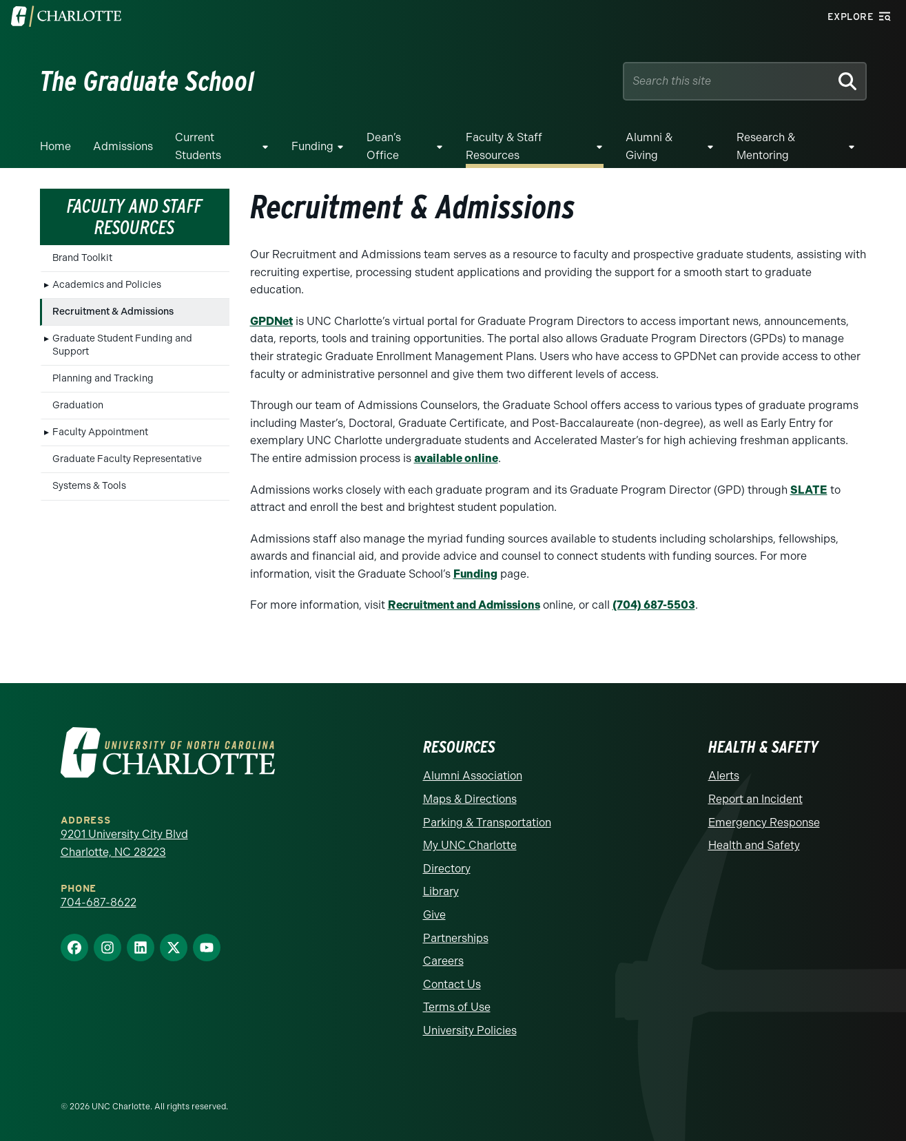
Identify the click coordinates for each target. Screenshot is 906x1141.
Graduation (77, 405)
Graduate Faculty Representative (127, 459)
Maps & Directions (470, 799)
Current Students (198, 146)
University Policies (470, 1030)
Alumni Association (472, 775)
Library (441, 891)
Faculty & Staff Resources (504, 146)
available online (456, 458)
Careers (443, 960)
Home (55, 146)
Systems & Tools (89, 486)
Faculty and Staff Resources (134, 216)
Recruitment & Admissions (113, 311)
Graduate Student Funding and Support (122, 345)
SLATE (808, 489)
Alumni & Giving (649, 146)
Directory (447, 868)
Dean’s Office (384, 146)
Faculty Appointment (100, 432)
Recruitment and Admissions (464, 604)
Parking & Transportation (487, 822)
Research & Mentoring (766, 146)
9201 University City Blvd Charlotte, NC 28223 (124, 843)
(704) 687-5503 (653, 604)
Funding (312, 146)
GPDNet (271, 321)
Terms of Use (457, 1007)
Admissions (123, 146)
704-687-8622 (98, 902)
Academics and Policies (106, 285)
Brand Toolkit (82, 258)
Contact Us (452, 984)
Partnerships (455, 938)
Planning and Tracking (103, 378)
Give (434, 914)
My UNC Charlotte (470, 845)
